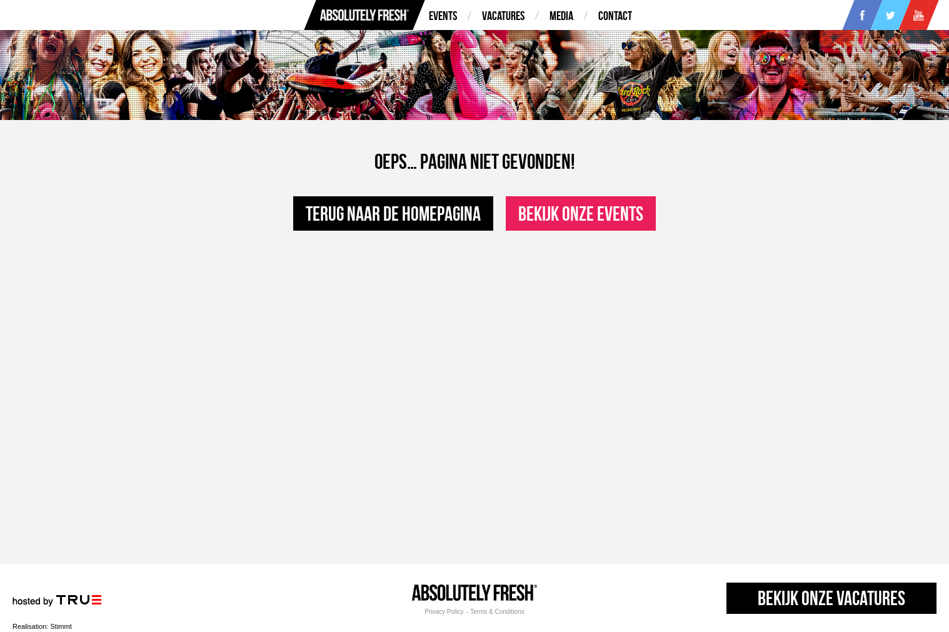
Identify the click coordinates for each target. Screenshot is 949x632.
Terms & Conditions (497, 612)
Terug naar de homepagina (393, 213)
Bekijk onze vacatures (831, 598)
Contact (615, 16)
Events (443, 16)
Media (561, 16)
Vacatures (503, 16)
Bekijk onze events (580, 213)
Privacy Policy (443, 612)
